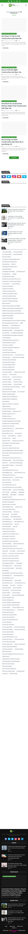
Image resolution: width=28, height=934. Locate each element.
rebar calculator (5, 514)
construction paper (6, 357)
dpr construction (21, 391)
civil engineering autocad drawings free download (12, 335)
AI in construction (5, 283)
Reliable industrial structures (8, 529)
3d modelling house (6, 274)
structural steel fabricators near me (9, 636)
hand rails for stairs (6, 438)
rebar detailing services (19, 521)
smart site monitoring (6, 543)
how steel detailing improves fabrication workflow (12, 450)
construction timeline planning (8, 364)
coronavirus (4, 374)
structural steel (20, 609)
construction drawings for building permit (10, 347)
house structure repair (7, 445)
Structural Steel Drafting (7, 629)
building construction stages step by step (10, 327)
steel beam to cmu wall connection (16, 553)
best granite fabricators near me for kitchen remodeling (13, 320)
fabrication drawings (6, 411)
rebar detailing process (7, 521)
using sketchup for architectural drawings (10, 658)
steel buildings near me (7, 565)
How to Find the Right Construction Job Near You (11, 71)
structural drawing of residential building (10, 605)
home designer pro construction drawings (10, 443)
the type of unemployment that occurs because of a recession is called (13, 654)
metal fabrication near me (19, 472)
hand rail (4, 435)
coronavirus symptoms (7, 384)
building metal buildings (7, 330)
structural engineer (6, 607)
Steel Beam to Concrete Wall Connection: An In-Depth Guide (16, 217)
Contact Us (14, 927)
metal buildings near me (7, 472)
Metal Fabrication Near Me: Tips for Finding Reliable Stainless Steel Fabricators (17, 225)
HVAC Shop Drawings (6, 460)
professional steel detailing (8, 502)
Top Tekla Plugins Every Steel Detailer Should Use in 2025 (15, 232)
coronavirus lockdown (6, 379)
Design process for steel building (9, 391)
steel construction (18, 565)
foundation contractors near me (8, 418)
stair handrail (5, 551)
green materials (18, 433)
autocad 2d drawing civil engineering (9, 298)
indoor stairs (5, 462)
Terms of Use (12, 926)
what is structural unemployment (9, 668)
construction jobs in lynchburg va (9, 33)
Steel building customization (8, 563)
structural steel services (7, 639)
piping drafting (5, 494)
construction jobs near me (7, 354)
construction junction (19, 354)
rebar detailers (14, 514)
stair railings (12, 551)
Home (6, 926)
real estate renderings (7, 511)
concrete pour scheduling (7, 345)
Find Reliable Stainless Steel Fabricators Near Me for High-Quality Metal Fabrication (17, 865)
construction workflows (7, 372)
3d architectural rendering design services (11, 259)
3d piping (14, 274)
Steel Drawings (18, 580)
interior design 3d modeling (8, 465)
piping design (14, 492)
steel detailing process (7, 575)
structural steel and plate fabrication (10, 619)
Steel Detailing (5, 570)
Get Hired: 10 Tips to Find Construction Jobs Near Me (11, 37)
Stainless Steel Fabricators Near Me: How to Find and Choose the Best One (17, 848)
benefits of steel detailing (7, 318)
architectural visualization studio (9, 296)
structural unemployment (19, 644)
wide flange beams (20, 671)
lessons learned (19, 465)
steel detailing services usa (8, 578)
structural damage (16, 592)
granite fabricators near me (8, 430)
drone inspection (5, 401)
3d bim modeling (5, 264)
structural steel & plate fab (8, 612)
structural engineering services (8, 609)
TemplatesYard (14, 930)
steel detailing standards (7, 580)
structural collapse (6, 592)
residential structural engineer (8, 531)
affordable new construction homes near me (11, 278)
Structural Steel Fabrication (8, 631)
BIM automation (5, 325)
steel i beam (12, 585)
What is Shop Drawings (7, 666)
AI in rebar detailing (15, 283)
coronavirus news (17, 379)
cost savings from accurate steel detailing (10, 386)
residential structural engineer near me (10, 533)
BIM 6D (21, 323)
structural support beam (7, 644)
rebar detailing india (17, 519)
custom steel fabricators (7, 389)
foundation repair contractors (8, 426)
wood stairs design (13, 673)
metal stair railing (18, 477)
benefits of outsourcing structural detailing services (13, 313)
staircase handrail (21, 551)
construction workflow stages (8, 369)
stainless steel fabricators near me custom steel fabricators (12, 549)
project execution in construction (9, 504)
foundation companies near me (8, 413)
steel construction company (8, 568)
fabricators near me (17, 411)
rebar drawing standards (7, 524)
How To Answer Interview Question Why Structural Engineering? (12, 453)
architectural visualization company (9, 293)
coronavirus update (18, 384)
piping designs (21, 492)
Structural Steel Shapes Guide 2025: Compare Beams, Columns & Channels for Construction (17, 240)
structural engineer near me (18, 607)
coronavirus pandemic (17, 381)
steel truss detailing (17, 587)
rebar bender (16, 511)
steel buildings (19, 563)
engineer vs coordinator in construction (10, 403)
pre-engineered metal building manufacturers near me (13, 499)
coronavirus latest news (17, 377)
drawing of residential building (8, 394)
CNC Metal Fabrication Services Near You (10, 340)
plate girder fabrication (7, 497)
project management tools (7, 506)
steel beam (4, 553)
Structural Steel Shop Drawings (8, 641)
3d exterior (13, 264)
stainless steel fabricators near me (9, 546)
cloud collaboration (6, 337)
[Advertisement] (14, 166)
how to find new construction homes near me (11, 457)
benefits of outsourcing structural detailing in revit (12, 308)
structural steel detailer (7, 627)
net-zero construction (6, 482)
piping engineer (13, 494)
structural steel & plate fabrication (9, 614)
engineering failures (6, 406)
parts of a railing (5, 492)
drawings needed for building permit (9, 399)
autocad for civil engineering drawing (10, 301)
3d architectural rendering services (9, 261)
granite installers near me (7, 433)
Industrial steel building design (16, 462)
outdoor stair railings (6, 489)
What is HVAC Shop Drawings (8, 663)
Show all (14, 15)
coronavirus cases (6, 377)
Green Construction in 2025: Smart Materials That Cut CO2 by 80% (16, 210)
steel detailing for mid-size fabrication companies (12, 573)
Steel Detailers (19, 568)
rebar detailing (5, 516)
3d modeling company (6, 269)
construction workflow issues (8, 367)
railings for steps (18, 506)
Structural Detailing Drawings (18, 595)
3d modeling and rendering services (9, 266)
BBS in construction (6, 303)
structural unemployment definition (9, 646)
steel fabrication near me (7, 582)
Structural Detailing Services (8, 597)
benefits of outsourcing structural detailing (11, 305)
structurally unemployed (7, 649)
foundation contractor (6, 416)
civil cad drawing (5, 332)
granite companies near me (8, 428)
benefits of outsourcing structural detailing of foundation (11, 311)
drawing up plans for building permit (9, 396)
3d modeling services (21, 271)
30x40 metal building (17, 254)
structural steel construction (8, 624)
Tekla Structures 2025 (6, 651)
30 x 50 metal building (6, 254)
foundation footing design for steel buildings (11, 421)
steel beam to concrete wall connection (10, 555)
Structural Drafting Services (8, 600)
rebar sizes (15, 526)
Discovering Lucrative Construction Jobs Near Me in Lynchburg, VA (12, 142)
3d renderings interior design (8, 276)
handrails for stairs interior (17, 440)
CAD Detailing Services (18, 330)
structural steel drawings (19, 629)
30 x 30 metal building (6, 251)
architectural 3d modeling (7, 286)
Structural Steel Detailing (19, 627)
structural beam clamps (16, 590)
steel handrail (5, 585)
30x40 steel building (6, 256)
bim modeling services (15, 325)
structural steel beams (7, 622)
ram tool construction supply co (8, 509)
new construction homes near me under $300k (11, 487)
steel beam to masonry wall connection (10, 558)
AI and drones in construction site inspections (11, 281)
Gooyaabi (14, 931)
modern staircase (16, 479)
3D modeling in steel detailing (8, 271)
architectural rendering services (9, 291)
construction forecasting (7, 350)
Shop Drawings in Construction (8, 536)
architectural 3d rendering (7, 288)
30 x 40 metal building (17, 251)
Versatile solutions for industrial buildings (11, 661)
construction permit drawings (18, 357)
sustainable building (19, 649)
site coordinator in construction (8, 538)
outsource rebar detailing (18, 489)
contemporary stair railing (19, 372)
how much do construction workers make (10, 448)
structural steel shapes (19, 639)
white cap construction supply (8, 671)
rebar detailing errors (6, 519)
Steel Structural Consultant (9, 40)
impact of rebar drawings (18, 460)
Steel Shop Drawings (6, 587)
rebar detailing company (15, 516)
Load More (14, 157)
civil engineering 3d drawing (17, 332)
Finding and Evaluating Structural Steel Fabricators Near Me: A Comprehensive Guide (16, 856)
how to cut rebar (5, 455)
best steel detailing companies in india (10, 323)
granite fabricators (19, 428)
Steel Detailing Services (19, 575)
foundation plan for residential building (10, 423)
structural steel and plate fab (8, 617)
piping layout (21, 494)
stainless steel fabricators (18, 543)
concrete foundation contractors (9, 342)
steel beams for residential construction (10, 560)
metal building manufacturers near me (10, 470)
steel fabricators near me (20, 582)
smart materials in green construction (10, 541)
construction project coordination (9, 359)
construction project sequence (8, 362)
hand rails (19, 435)
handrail (14, 438)
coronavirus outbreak (6, 381)
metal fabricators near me (7, 477)
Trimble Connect (5, 656)
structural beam (5, 590)
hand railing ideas (11, 435)
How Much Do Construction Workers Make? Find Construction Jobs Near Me (14, 106)
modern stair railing (6, 479)
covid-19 (23, 386)
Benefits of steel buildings (7, 315)
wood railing (4, 673)
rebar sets (17, 524)
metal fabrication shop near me (8, 475)
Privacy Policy (20, 926)
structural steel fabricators (8, 634)
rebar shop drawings (6, 526)
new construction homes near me (9, 484)
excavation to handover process (9, 408)
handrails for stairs (6, 440)
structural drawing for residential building (11, 602)
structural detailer (6, 595)
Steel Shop (19, 585)
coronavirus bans (12, 374)
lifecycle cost (5, 467)
